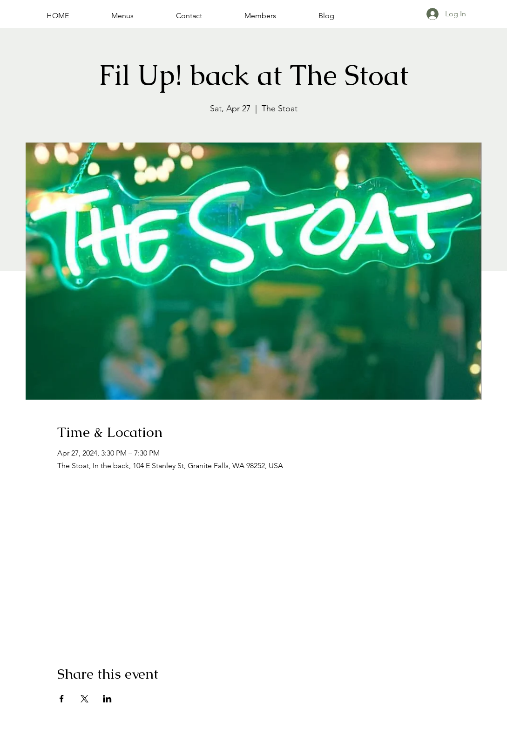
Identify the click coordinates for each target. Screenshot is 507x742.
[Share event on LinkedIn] (107, 698)
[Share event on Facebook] (61, 698)
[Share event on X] (84, 698)
